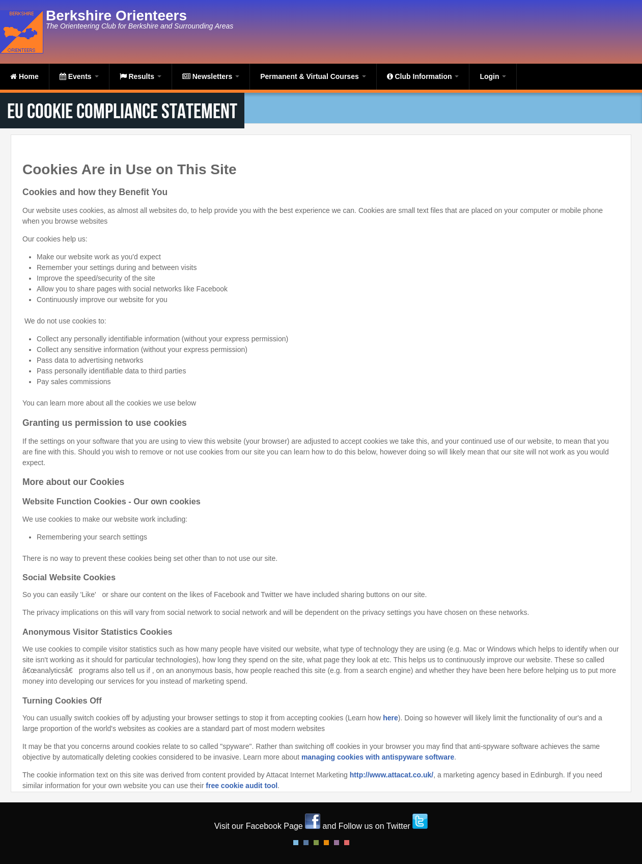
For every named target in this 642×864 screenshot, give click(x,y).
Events (79, 76)
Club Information (423, 76)
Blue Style (306, 842)
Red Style (346, 842)
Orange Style (326, 842)
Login (493, 76)
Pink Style (336, 842)
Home (24, 76)
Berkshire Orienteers (116, 15)
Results (140, 76)
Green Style (316, 842)
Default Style (295, 842)
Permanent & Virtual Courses (313, 76)
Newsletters (210, 76)
